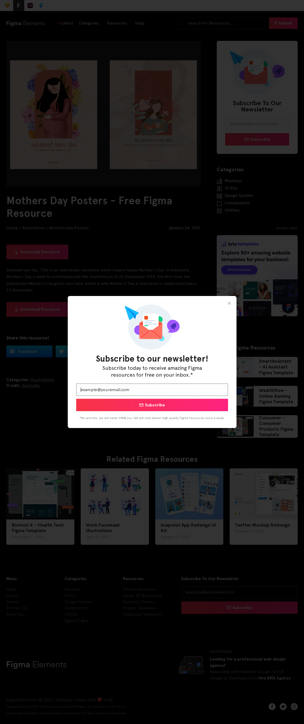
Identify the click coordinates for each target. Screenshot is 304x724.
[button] (229, 303)
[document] (152, 362)
